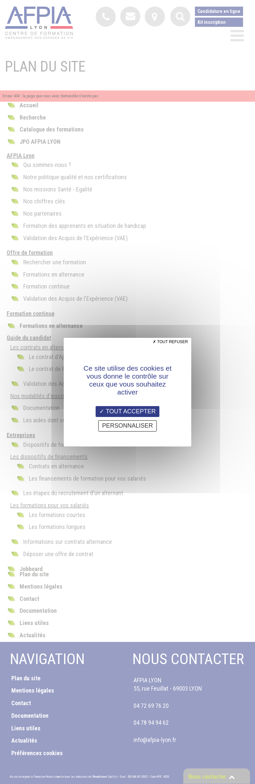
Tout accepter (127, 411)
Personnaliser (127, 425)
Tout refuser (170, 341)
